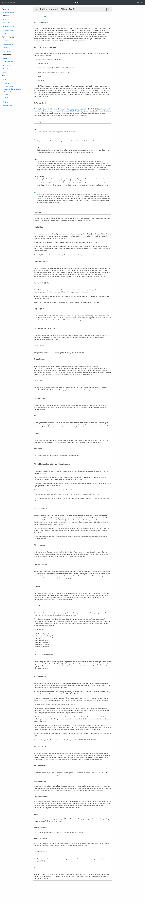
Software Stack (8, 92)
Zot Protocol (7, 65)
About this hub (7, 105)
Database (6, 48)
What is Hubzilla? (9, 86)
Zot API (5, 69)
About (5, 79)
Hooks (5, 72)
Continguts (7, 83)
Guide (5, 19)
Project (5, 102)
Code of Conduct (8, 61)
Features (6, 97)
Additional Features (9, 26)
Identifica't (5, 2)
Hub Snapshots (8, 44)
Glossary (6, 94)
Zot (35, 192)
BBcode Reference (9, 23)
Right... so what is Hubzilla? (12, 89)
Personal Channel (8, 12)
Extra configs (7, 51)
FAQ (4, 34)
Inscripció (13, 2)
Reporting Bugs (8, 30)
